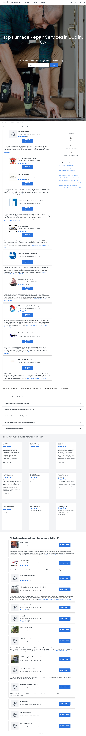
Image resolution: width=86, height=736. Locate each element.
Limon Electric (24, 542)
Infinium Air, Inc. (25, 560)
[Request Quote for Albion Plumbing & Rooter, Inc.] (27, 262)
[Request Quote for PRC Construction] (27, 183)
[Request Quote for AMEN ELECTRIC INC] (64, 641)
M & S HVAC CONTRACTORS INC (29, 685)
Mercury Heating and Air (27, 575)
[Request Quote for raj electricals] (64, 704)
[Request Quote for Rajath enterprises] (64, 715)
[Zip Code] (38, 65)
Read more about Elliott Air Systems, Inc (37, 378)
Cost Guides (27, 2)
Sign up (77, 3)
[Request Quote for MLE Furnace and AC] (64, 726)
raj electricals (24, 701)
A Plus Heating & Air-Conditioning (28, 306)
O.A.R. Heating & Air (26, 627)
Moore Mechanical (23, 131)
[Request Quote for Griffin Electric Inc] (27, 235)
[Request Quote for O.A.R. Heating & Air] (64, 630)
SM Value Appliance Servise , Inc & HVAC (32, 657)
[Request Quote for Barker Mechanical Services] (27, 341)
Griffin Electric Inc (23, 226)
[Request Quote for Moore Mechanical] (27, 141)
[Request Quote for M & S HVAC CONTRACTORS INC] (64, 687)
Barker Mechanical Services (26, 333)
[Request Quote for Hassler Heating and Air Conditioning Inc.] (27, 209)
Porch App (42, 2)
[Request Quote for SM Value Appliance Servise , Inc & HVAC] (64, 659)
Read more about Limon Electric (55, 554)
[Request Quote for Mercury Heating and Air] (64, 578)
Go (54, 65)
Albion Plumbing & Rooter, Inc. (27, 253)
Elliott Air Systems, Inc (25, 359)
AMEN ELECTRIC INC (26, 639)
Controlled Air (24, 616)
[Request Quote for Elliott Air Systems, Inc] (27, 368)
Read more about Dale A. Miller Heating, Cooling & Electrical (55, 599)
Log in (82, 2)
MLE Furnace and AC (26, 723)
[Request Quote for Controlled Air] (64, 619)
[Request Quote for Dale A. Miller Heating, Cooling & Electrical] (64, 589)
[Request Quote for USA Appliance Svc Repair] (64, 670)
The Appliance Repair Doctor (27, 158)
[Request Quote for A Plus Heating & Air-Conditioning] (27, 315)
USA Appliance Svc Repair (28, 668)
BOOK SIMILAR (42, 734)
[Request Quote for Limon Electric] (64, 545)
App (72, 3)
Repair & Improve (16, 2)
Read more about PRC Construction (32, 194)
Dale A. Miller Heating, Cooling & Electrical (33, 587)
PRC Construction (23, 174)
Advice (35, 2)
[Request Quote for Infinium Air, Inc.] (64, 563)
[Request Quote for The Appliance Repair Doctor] (27, 167)
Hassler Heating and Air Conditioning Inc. (30, 200)
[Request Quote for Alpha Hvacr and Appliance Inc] (64, 607)
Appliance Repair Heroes (25, 279)
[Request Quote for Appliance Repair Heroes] (27, 288)
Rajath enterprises (25, 712)
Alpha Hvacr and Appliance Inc (29, 605)
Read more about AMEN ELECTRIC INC (56, 651)
